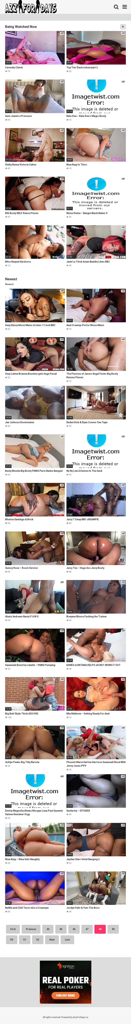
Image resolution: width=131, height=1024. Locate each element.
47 (87, 929)
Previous (31, 929)
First (13, 929)
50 (11, 939)
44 (48, 929)
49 (113, 929)
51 (24, 939)
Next (52, 939)
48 (100, 929)
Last (67, 939)
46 (74, 929)
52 (37, 939)
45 (61, 929)
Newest (9, 284)
